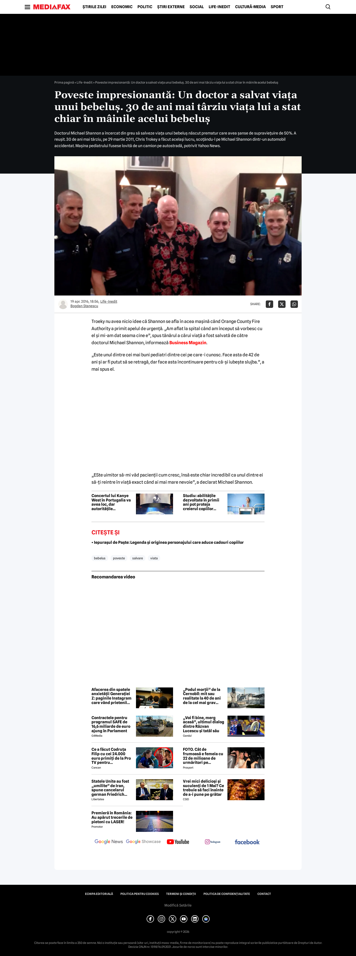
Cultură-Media (250, 7)
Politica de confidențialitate (226, 894)
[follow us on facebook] (247, 842)
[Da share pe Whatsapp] (294, 304)
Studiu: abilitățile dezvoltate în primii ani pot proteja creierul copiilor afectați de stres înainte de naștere (201, 502)
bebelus (100, 558)
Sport (277, 7)
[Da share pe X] (282, 304)
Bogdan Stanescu (84, 306)
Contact (264, 894)
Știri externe (171, 7)
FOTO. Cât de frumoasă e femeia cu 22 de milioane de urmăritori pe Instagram (203, 756)
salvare (137, 558)
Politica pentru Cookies (139, 894)
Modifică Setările (178, 905)
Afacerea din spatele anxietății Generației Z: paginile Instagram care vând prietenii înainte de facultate (111, 696)
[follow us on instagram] (212, 842)
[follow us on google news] (108, 842)
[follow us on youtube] (178, 842)
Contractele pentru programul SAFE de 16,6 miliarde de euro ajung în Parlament (110, 724)
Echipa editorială (99, 894)
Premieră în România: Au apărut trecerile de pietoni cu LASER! (112, 817)
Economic (122, 7)
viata (154, 558)
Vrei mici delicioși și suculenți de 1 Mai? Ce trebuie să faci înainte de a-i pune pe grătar (203, 788)
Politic (144, 7)
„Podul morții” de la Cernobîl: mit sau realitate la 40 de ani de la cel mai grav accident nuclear (202, 696)
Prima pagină (64, 82)
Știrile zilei (94, 7)
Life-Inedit (219, 7)
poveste (119, 558)
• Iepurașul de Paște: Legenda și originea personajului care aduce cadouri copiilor (167, 542)
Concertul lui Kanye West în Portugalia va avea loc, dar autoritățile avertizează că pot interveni (111, 502)
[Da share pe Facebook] (269, 304)
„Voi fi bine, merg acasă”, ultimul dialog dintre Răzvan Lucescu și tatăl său (203, 724)
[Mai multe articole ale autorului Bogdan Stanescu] (63, 304)
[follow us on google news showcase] (143, 842)
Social (197, 7)
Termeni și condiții (181, 894)
